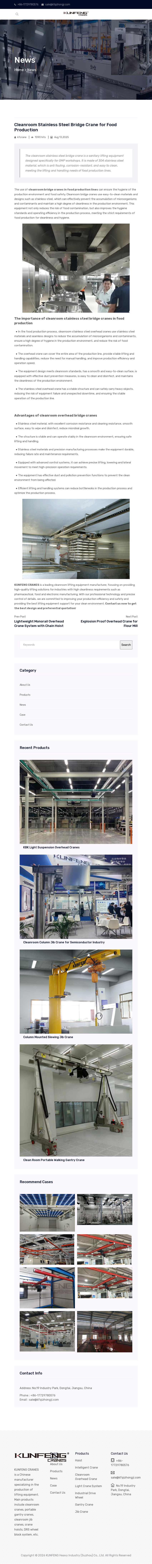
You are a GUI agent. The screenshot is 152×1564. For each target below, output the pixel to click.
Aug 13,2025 (59, 137)
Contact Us (57, 1492)
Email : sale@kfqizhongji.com (39, 1399)
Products (56, 1471)
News (31, 70)
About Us (56, 1464)
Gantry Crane (84, 1504)
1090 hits (38, 137)
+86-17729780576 (26, 4)
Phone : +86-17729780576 (37, 1395)
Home (19, 70)
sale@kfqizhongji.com (55, 4)
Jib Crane (81, 1511)
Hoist (78, 1460)
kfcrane (20, 137)
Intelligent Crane (86, 1467)
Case (53, 1485)
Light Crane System (88, 1486)
